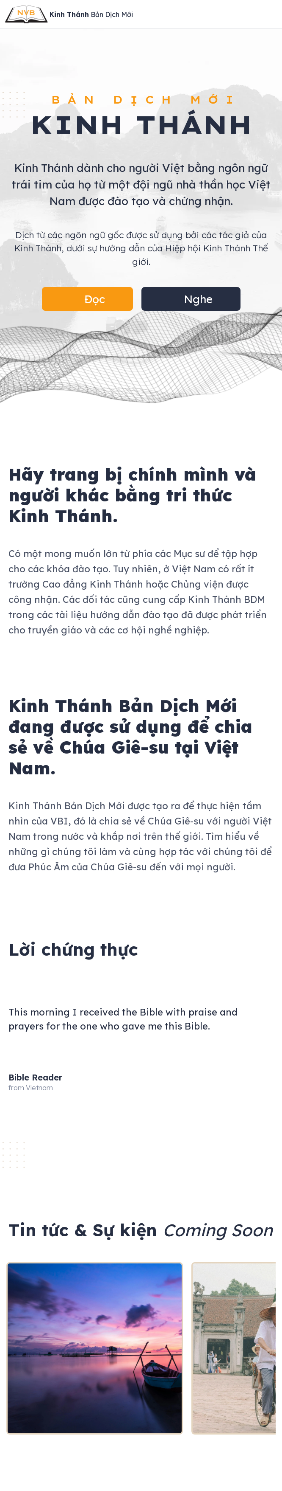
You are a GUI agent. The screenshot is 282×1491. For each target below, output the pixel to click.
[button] (87, 299)
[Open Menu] (271, 14)
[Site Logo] (69, 14)
